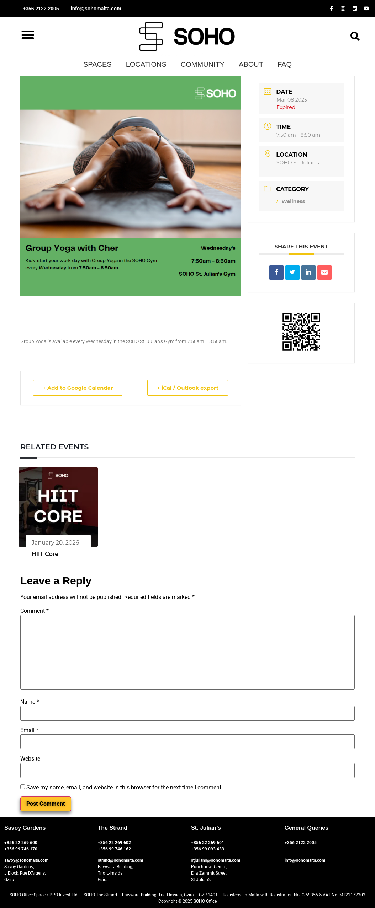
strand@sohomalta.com (120, 860)
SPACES (97, 64)
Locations (146, 64)
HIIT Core (45, 554)
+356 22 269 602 (114, 842)
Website (30, 759)
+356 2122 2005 (301, 842)
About (251, 64)
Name (29, 702)
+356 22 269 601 (207, 842)
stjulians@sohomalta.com (215, 860)
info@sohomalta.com (305, 860)
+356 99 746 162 (114, 849)
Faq (285, 64)
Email (29, 730)
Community (203, 64)
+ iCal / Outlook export (186, 387)
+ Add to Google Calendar (79, 387)
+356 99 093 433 (207, 849)
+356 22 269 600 (20, 842)
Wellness (290, 201)
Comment (34, 611)
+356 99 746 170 (20, 849)
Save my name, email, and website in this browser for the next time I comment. (124, 787)
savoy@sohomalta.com (26, 860)
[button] (27, 35)
